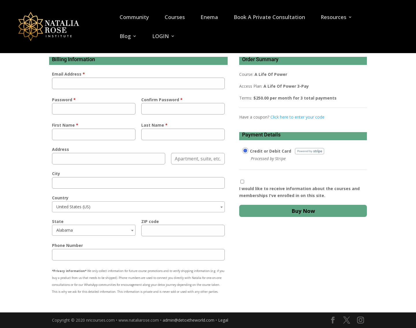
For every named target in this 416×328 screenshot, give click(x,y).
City (56, 173)
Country (60, 197)
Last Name (154, 125)
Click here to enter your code (297, 117)
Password (64, 99)
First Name (65, 125)
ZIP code (150, 221)
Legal (223, 320)
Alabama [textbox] (64, 230)
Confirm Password (162, 99)
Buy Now (303, 210)
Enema (209, 17)
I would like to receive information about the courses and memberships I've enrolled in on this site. (299, 192)
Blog (125, 37)
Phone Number (67, 245)
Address (60, 149)
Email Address (68, 74)
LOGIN (160, 37)
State (58, 221)
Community (134, 17)
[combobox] (138, 206)
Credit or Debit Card (270, 151)
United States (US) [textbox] (73, 206)
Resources (333, 17)
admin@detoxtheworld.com (188, 320)
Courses (175, 17)
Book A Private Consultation (269, 17)
